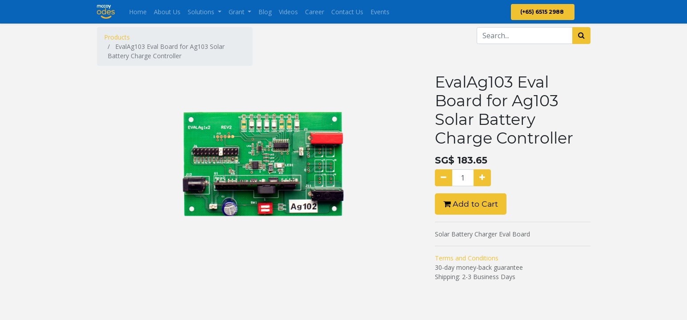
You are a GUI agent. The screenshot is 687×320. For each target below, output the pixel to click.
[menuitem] (137, 12)
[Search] (581, 35)
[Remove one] (443, 177)
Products (117, 37)
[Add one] (482, 177)
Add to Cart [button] (470, 203)
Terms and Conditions (466, 258)
